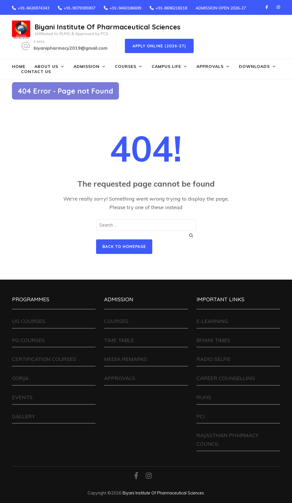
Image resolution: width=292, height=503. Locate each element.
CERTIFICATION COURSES (44, 359)
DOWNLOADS (254, 66)
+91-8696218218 (171, 8)
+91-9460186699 (125, 8)
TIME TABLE (119, 340)
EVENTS (22, 397)
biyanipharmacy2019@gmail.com (71, 48)
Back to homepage (124, 246)
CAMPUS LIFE (166, 66)
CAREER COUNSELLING (225, 378)
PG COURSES (28, 340)
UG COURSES (28, 321)
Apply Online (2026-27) (159, 46)
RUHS (203, 397)
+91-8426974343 (33, 8)
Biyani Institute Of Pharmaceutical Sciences (108, 27)
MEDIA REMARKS (125, 359)
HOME (18, 66)
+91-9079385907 (79, 8)
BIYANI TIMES (213, 340)
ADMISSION (87, 66)
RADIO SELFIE (213, 359)
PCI (200, 416)
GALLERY (23, 416)
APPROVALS (210, 66)
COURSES (125, 66)
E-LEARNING (212, 321)
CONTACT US (36, 71)
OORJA (20, 378)
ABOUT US (46, 66)
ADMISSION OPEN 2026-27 (221, 8)
